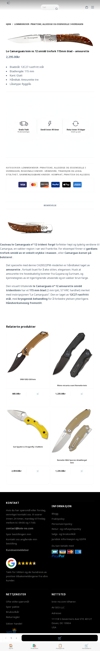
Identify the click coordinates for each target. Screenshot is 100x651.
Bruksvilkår (12, 611)
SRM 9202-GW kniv (28, 379)
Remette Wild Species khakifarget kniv (72, 461)
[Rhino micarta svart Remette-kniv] (72, 355)
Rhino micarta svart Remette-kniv (72, 385)
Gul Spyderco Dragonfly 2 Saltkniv (28, 447)
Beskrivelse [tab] (50, 205)
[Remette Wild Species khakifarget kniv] (72, 431)
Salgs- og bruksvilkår (64, 534)
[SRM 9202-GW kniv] (28, 352)
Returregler (13, 617)
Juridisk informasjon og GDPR (69, 539)
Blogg (55, 513)
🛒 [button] (38, 393)
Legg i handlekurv (60, 638)
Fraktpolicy (58, 518)
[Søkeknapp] (56, 9)
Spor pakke (12, 606)
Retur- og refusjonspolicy (66, 528)
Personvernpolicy (62, 523)
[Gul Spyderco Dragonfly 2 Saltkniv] (28, 424)
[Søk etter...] (47, 7)
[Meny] (92, 7)
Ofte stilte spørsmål (17, 601)
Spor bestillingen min (18, 534)
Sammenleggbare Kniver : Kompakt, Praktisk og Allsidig (54, 174)
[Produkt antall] (11, 638)
